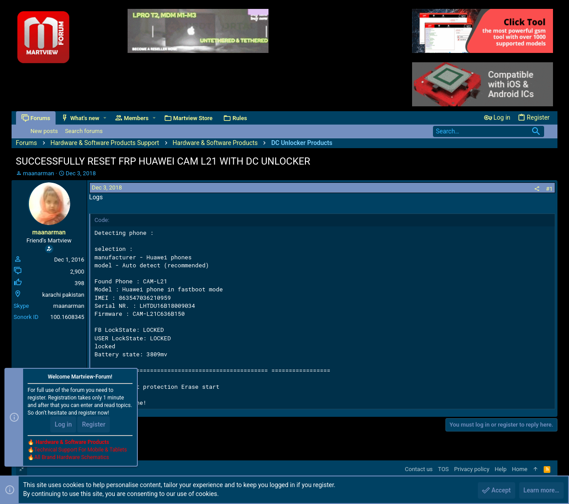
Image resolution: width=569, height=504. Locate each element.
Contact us (419, 469)
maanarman (38, 173)
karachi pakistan (63, 294)
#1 (549, 188)
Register (93, 424)
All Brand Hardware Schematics (71, 458)
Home (519, 469)
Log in (63, 424)
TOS (443, 469)
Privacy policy (471, 469)
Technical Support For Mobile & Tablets (80, 450)
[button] (104, 118)
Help (501, 469)
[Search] (488, 131)
